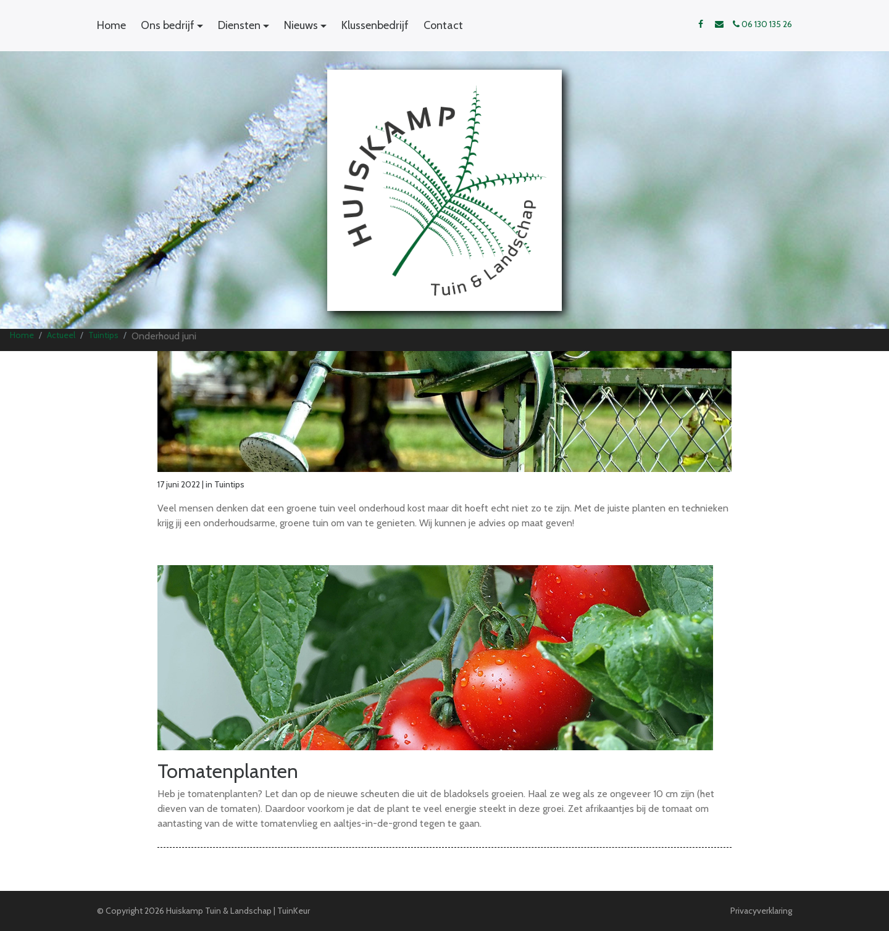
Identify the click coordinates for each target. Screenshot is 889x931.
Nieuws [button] (301, 25)
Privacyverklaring (761, 910)
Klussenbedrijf (375, 25)
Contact (443, 25)
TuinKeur (293, 910)
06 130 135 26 (762, 24)
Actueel (61, 335)
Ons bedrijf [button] (167, 25)
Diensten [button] (239, 25)
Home (111, 25)
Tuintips (103, 335)
